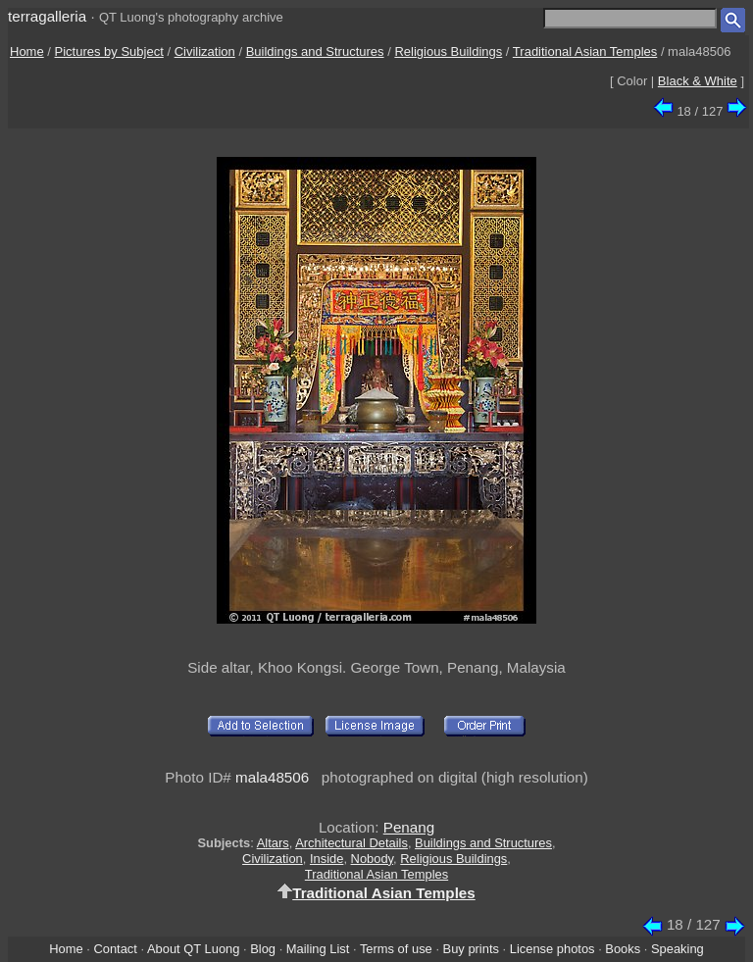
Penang (408, 827)
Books (622, 948)
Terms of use (396, 948)
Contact (114, 948)
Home (27, 51)
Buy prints (471, 948)
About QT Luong (193, 948)
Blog (263, 948)
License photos (552, 948)
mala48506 (272, 777)
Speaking (677, 948)
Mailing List (318, 948)
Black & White (697, 81)
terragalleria (47, 16)
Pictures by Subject (109, 51)
